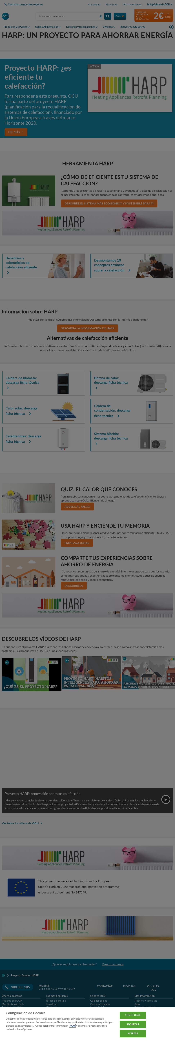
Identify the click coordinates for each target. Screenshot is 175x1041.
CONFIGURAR (132, 1015)
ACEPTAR (132, 1033)
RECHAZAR (133, 1024)
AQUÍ (73, 1025)
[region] (87, 1024)
